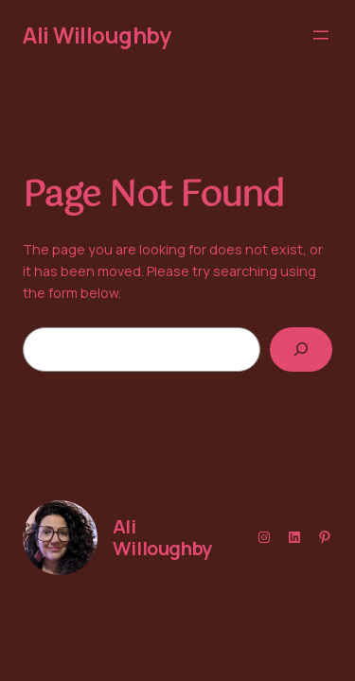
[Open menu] (321, 35)
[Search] (301, 349)
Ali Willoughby (97, 35)
